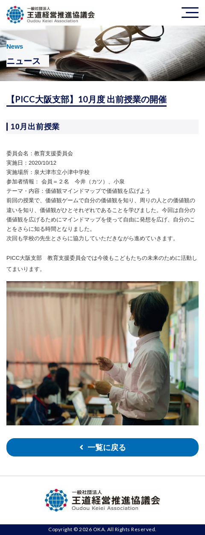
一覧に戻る (107, 447)
